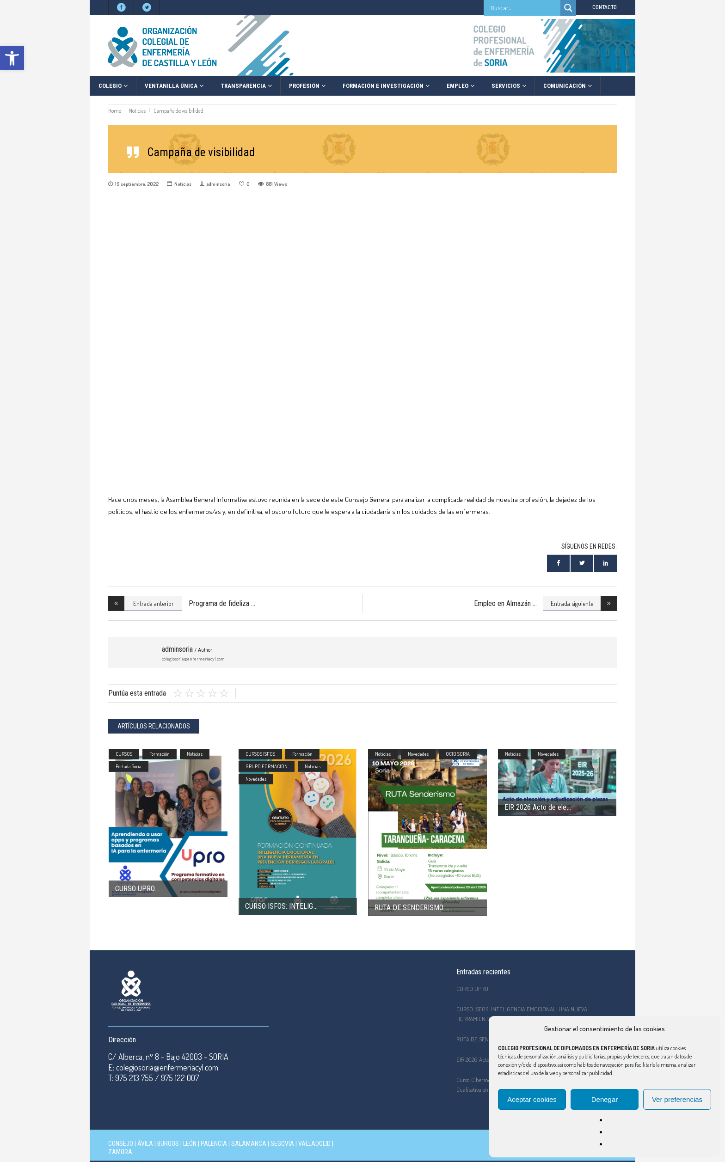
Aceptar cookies (532, 1099)
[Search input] (524, 8)
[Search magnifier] (568, 8)
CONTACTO (604, 7)
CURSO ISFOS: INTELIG (279, 906)
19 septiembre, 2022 (137, 184)
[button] (12, 58)
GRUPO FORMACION (267, 766)
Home (114, 110)
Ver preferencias (677, 1099)
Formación (159, 754)
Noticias (137, 110)
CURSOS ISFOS (260, 754)
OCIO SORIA (458, 754)
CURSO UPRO (134, 888)
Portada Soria (128, 766)
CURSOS (124, 754)
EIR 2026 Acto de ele (535, 807)
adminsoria (218, 184)
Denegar (604, 1099)
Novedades (256, 779)
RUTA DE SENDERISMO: (410, 907)
